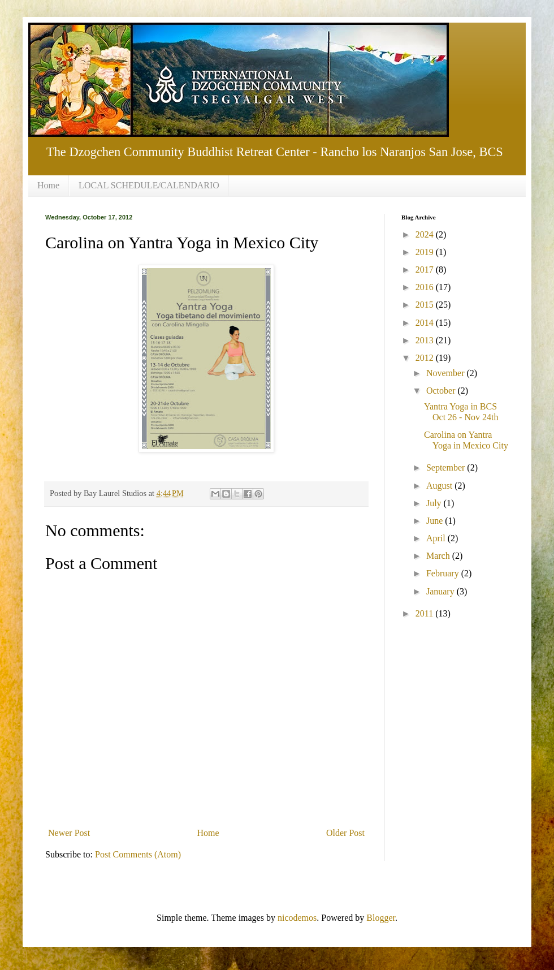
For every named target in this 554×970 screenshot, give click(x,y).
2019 (426, 252)
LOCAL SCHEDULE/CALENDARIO (149, 185)
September (446, 467)
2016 (426, 287)
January (441, 591)
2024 (426, 234)
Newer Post (69, 833)
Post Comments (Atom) (138, 854)
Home (48, 185)
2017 (426, 269)
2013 (426, 340)
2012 (426, 358)
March (439, 556)
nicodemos (297, 917)
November (446, 373)
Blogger (380, 917)
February (443, 573)
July (435, 503)
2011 (425, 613)
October (442, 390)
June (435, 520)
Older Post (345, 833)
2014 (426, 322)
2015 (426, 304)
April (437, 538)
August (440, 485)
